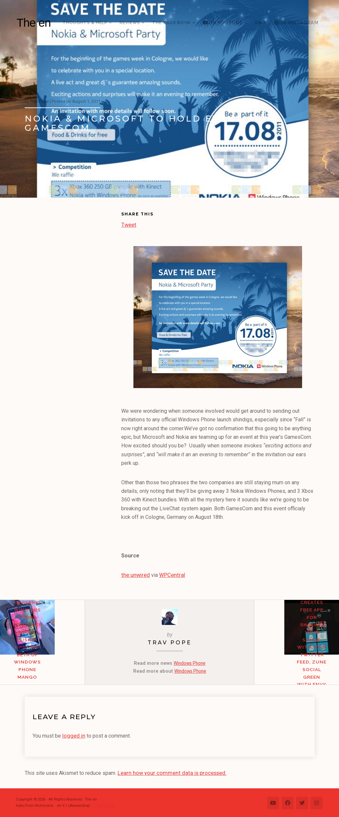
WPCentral (169, 575)
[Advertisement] (73, 254)
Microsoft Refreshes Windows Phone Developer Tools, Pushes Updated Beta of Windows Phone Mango (42, 650)
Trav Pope (169, 641)
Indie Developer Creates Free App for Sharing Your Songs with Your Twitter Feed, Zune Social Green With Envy (296, 650)
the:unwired (134, 575)
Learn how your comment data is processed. (168, 772)
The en (33, 22)
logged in (73, 735)
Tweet (128, 223)
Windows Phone (189, 663)
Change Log (103, 804)
